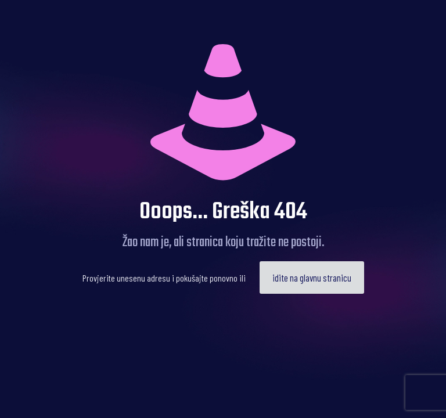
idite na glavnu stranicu (311, 277)
